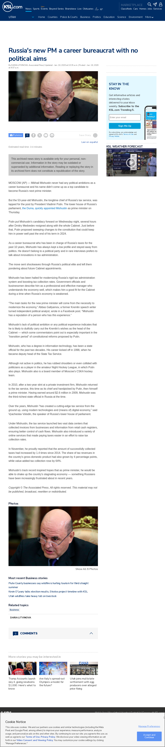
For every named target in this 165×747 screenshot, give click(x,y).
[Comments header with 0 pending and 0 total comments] (53, 633)
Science (121, 17)
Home (41, 17)
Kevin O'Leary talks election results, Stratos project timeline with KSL (48, 591)
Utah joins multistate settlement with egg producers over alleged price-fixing (83, 684)
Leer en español (89, 142)
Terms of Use (128, 134)
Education (109, 17)
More (149, 17)
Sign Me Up (124, 125)
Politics (97, 17)
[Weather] (99, 10)
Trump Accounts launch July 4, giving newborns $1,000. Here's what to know (22, 684)
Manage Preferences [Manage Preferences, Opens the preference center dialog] (149, 726)
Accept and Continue (149, 736)
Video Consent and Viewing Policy (35, 740)
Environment (136, 17)
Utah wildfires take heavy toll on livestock (32, 596)
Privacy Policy (48, 736)
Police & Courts (69, 17)
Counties (53, 17)
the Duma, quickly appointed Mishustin (45, 208)
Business (85, 17)
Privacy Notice (114, 136)
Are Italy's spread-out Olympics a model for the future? (52, 682)
